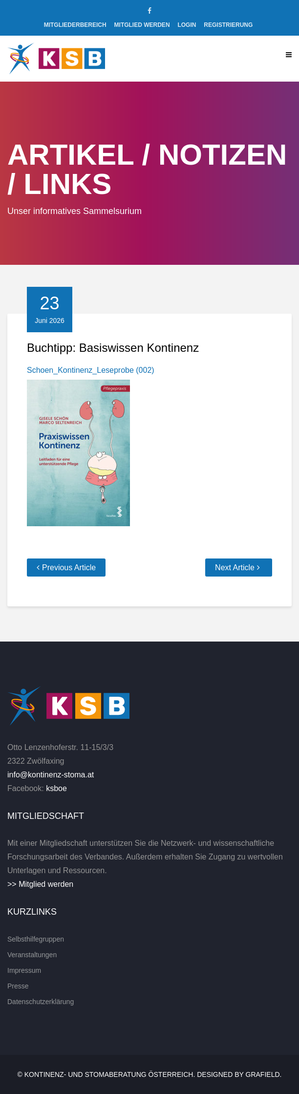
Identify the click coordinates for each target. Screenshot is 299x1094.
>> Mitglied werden (40, 884)
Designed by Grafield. (239, 1074)
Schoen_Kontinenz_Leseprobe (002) (90, 370)
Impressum (24, 970)
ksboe (56, 788)
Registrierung (228, 24)
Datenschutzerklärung (40, 1002)
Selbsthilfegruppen (35, 939)
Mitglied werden (142, 24)
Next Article (235, 567)
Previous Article (69, 567)
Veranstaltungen (32, 955)
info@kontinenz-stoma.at (50, 775)
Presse (18, 986)
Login (186, 24)
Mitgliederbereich (75, 24)
